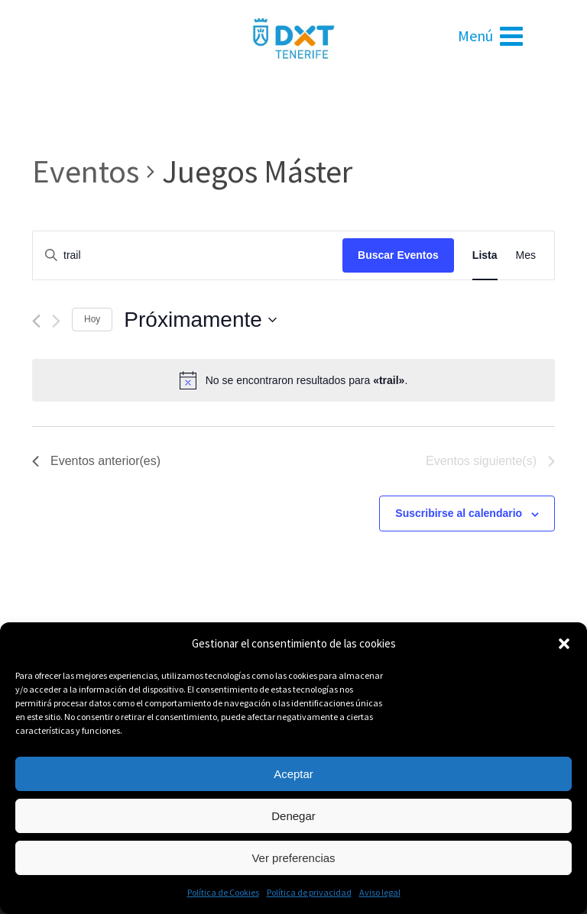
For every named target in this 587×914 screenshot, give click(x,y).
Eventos (85, 171)
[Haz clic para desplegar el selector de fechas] (200, 320)
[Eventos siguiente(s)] (56, 321)
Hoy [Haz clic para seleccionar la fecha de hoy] (92, 319)
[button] (564, 643)
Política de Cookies (223, 892)
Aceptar (293, 773)
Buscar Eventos (398, 255)
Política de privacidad (309, 892)
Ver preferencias (293, 857)
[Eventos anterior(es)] (36, 321)
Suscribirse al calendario (458, 513)
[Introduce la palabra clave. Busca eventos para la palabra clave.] (187, 255)
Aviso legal (380, 892)
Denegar (293, 815)
